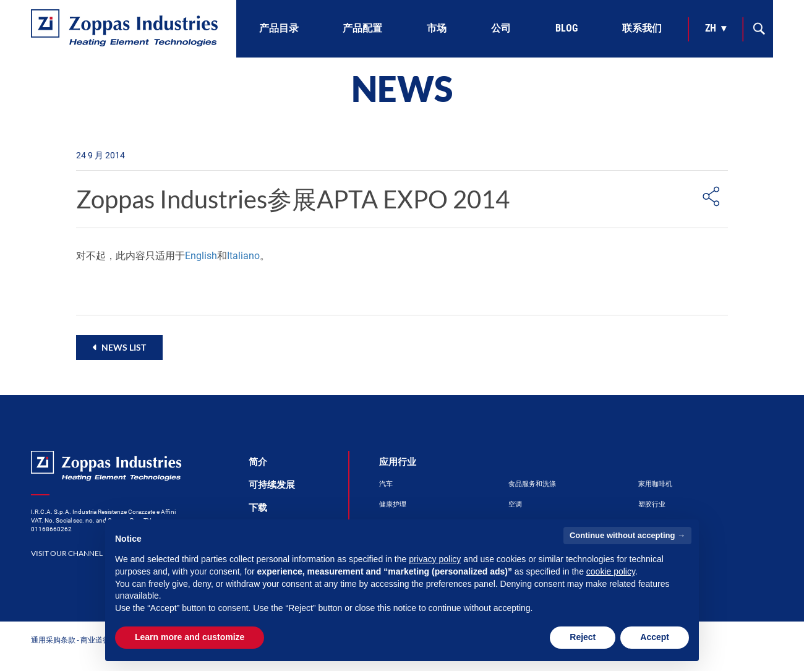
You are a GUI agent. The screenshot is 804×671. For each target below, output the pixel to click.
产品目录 (279, 28)
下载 (258, 507)
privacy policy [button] (435, 559)
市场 (437, 28)
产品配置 (362, 28)
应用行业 (397, 462)
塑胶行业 (651, 504)
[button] (119, 347)
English (201, 256)
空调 (515, 504)
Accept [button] (654, 637)
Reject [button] (583, 637)
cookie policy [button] (610, 571)
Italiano (243, 256)
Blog (566, 28)
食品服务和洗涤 (532, 484)
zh (710, 28)
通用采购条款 (53, 639)
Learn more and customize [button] (189, 637)
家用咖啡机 (655, 484)
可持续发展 (272, 484)
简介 (258, 462)
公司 (501, 28)
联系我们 (642, 28)
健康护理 (392, 504)
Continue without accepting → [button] (627, 535)
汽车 (386, 484)
